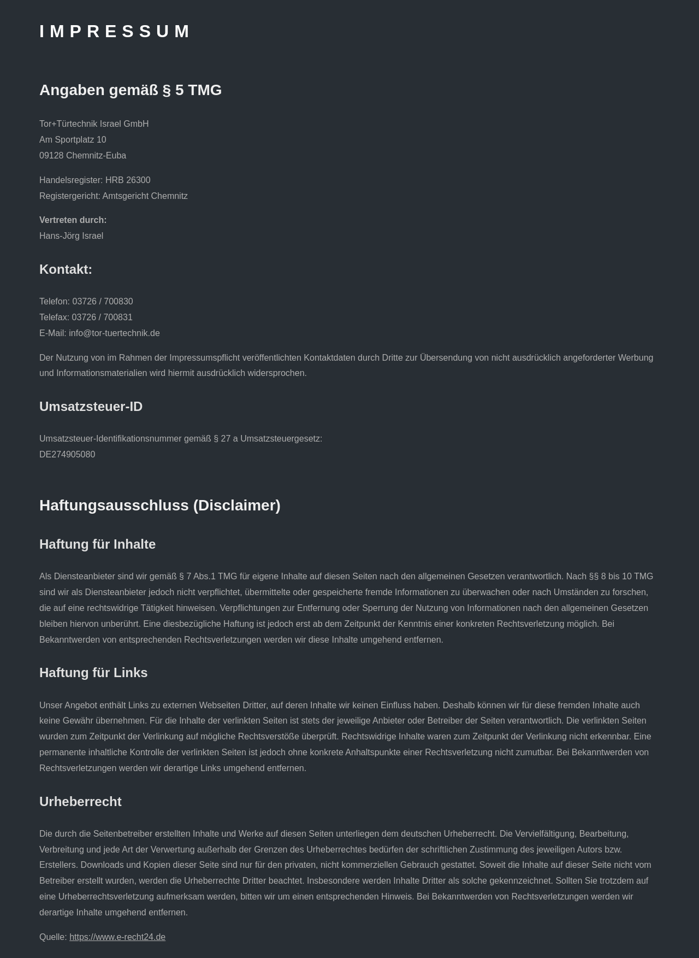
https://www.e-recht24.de (117, 937)
